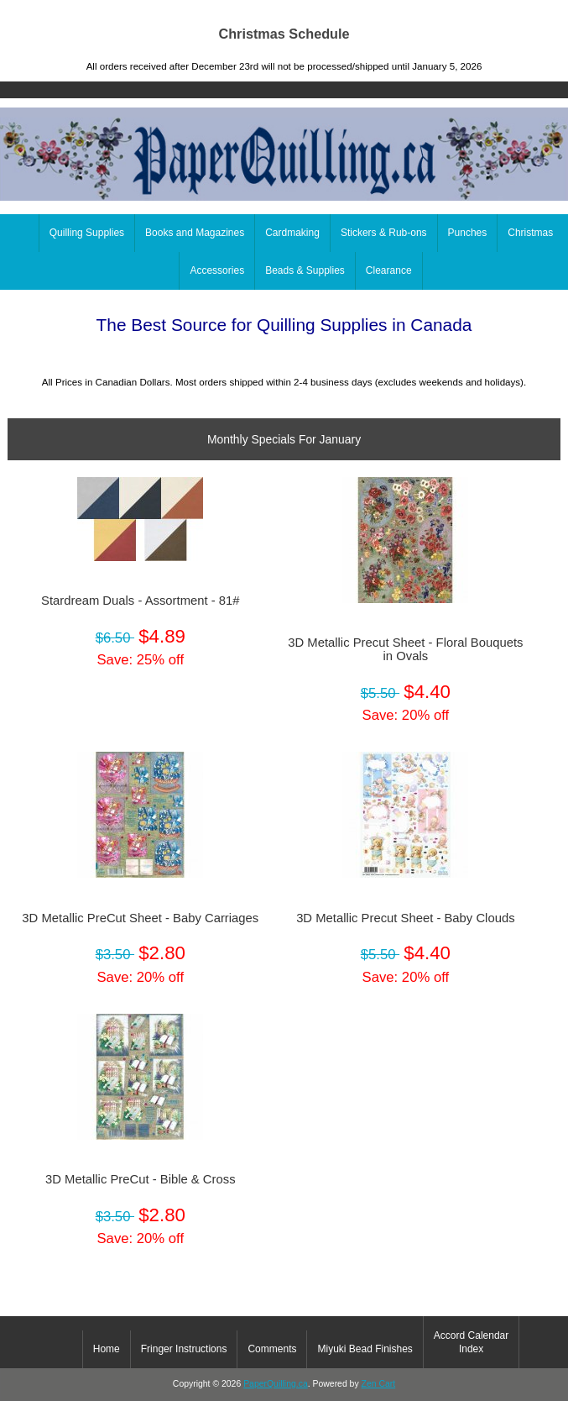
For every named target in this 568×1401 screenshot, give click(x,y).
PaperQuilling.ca (275, 1383)
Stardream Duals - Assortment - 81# (140, 600)
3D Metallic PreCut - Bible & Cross (140, 1179)
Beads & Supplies (305, 270)
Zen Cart (379, 1383)
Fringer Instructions (184, 1349)
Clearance (389, 270)
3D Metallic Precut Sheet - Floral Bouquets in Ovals (405, 649)
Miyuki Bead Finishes (364, 1349)
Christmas (530, 233)
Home (488, 11)
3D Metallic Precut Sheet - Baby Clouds (405, 918)
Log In (542, 11)
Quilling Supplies (87, 233)
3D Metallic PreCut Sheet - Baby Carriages (140, 918)
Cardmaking (292, 233)
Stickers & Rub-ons (384, 233)
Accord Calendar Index (471, 1342)
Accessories (217, 270)
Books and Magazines (194, 233)
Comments (272, 1349)
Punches (467, 233)
